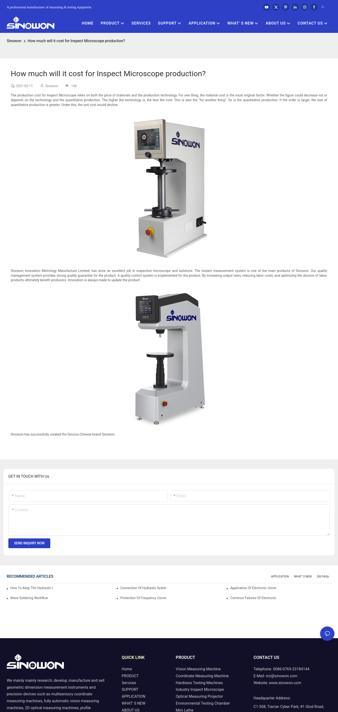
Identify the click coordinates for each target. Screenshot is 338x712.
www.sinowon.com (285, 683)
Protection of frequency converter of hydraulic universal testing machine (143, 598)
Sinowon (14, 41)
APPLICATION (280, 576)
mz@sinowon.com (281, 676)
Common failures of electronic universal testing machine (253, 598)
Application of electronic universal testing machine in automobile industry (253, 588)
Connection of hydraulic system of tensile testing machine (143, 588)
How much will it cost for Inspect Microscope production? (76, 41)
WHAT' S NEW (303, 576)
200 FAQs (323, 576)
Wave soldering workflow (29, 598)
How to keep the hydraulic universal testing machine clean (31, 588)
